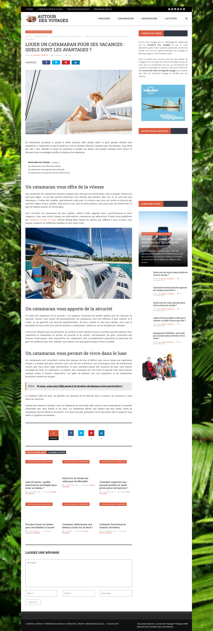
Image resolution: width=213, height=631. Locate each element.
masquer (55, 162)
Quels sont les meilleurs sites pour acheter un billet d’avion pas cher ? (169, 319)
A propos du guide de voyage (50, 9)
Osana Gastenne (167, 342)
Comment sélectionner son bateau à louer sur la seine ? (77, 526)
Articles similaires (36, 452)
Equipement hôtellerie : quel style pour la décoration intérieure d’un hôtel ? (169, 336)
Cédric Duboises (167, 279)
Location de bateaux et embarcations (39, 32)
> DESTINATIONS (149, 18)
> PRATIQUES (103, 18)
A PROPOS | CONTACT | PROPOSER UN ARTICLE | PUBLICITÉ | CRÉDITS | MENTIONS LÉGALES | (65, 624)
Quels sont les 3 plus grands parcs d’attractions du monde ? (169, 304)
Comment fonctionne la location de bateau (112, 526)
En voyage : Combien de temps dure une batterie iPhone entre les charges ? (162, 242)
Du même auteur (56, 452)
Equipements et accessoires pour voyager (157, 234)
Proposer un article (103, 9)
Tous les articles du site (78, 9)
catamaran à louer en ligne (42, 219)
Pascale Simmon (105, 533)
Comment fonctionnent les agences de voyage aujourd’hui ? (170, 288)
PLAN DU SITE (113, 624)
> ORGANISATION (125, 18)
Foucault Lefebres (40, 55)
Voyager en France (149, 158)
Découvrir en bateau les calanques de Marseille (75, 480)
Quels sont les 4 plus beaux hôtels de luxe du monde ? (170, 273)
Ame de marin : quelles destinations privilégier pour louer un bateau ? (41, 485)
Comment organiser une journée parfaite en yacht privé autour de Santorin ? (113, 485)
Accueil (29, 9)
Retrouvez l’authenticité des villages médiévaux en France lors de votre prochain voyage (161, 168)
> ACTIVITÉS (170, 18)
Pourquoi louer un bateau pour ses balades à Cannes (40, 526)
